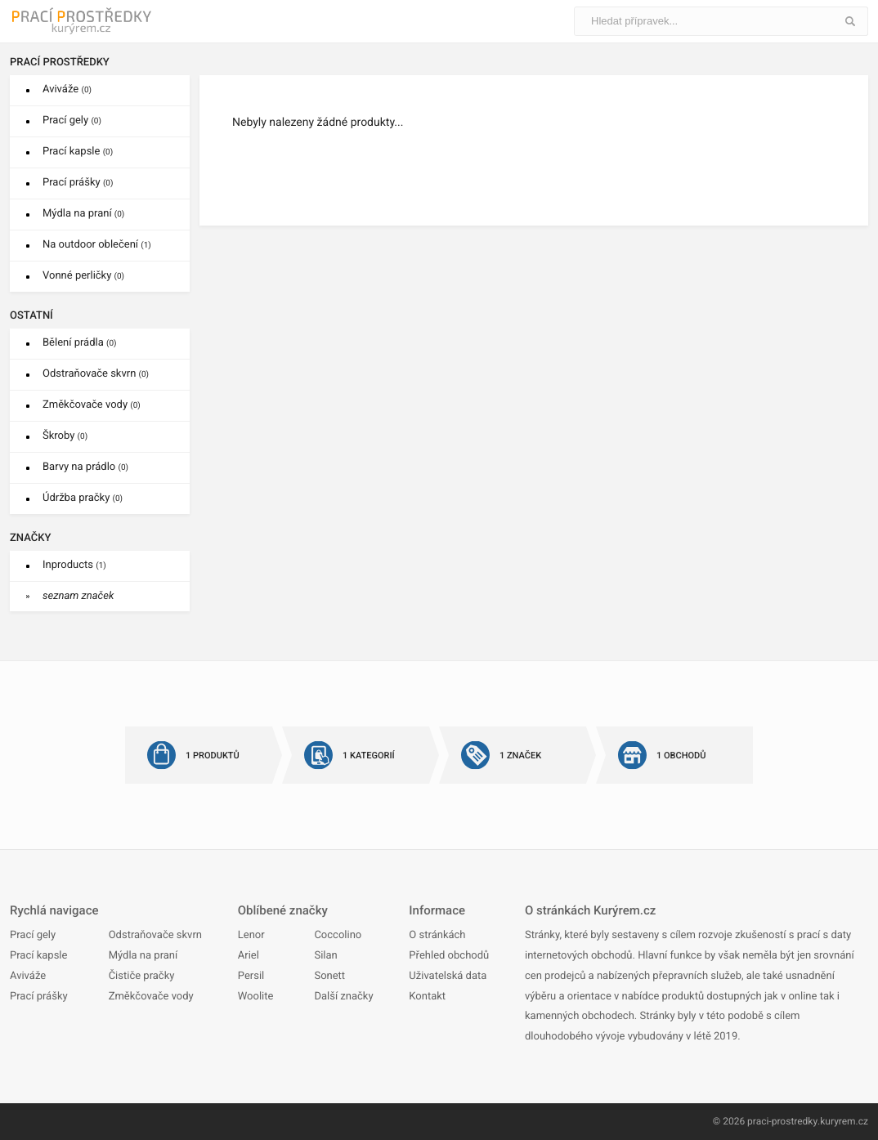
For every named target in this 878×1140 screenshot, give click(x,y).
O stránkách (437, 935)
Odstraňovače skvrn (96, 374)
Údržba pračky (83, 498)
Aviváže (67, 89)
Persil (251, 976)
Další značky (343, 996)
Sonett (329, 976)
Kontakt (427, 996)
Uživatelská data (447, 976)
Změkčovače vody (92, 405)
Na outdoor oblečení (97, 245)
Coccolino (337, 935)
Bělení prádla (80, 343)
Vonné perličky (83, 276)
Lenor (251, 935)
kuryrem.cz (844, 1121)
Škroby (65, 436)
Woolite (256, 996)
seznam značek (78, 596)
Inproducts (74, 565)
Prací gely (72, 120)
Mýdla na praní (83, 214)
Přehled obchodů (449, 956)
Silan (325, 956)
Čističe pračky (142, 976)
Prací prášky (78, 183)
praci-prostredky (783, 1121)
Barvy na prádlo (85, 467)
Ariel (248, 956)
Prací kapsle (78, 151)
